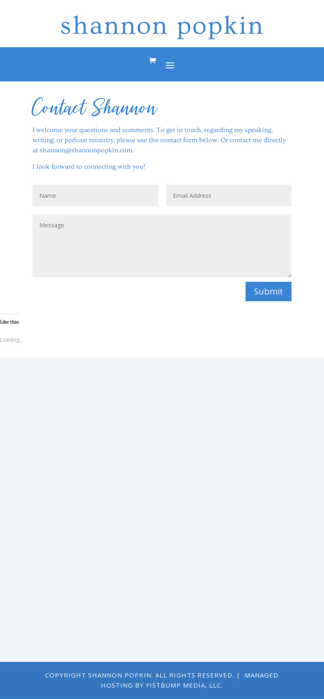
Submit (268, 291)
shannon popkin (162, 25)
